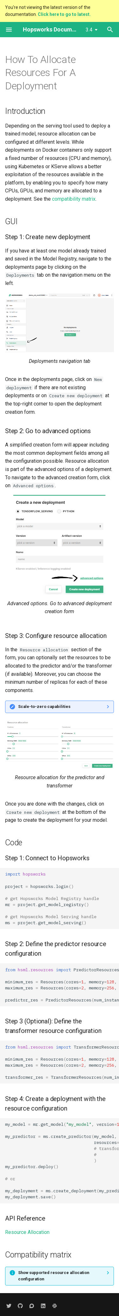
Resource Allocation (27, 1232)
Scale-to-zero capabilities (44, 706)
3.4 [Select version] (89, 30)
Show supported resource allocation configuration (53, 1275)
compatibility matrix (74, 199)
